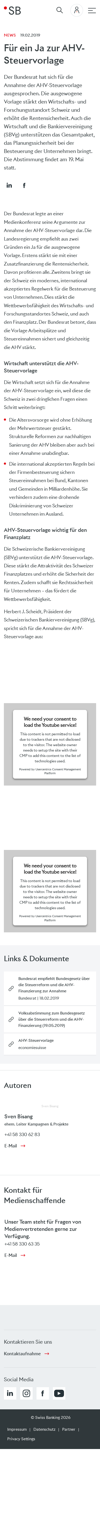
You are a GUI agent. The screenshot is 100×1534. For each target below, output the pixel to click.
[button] (9, 185)
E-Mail (10, 1146)
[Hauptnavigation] (92, 10)
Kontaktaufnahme (22, 1354)
